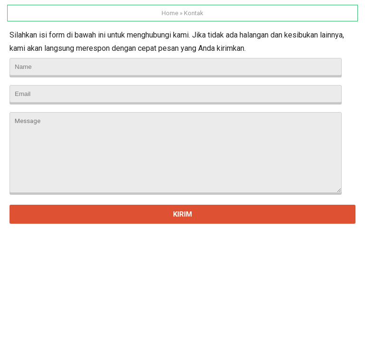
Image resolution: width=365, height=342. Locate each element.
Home (170, 13)
